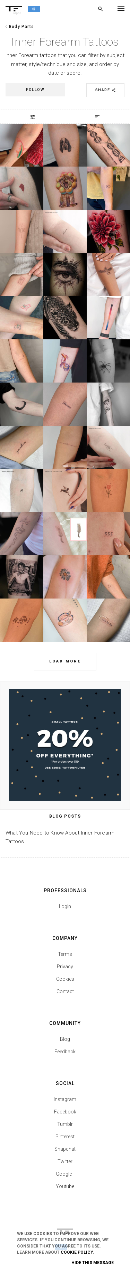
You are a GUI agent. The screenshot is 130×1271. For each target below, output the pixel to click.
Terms (65, 954)
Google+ (65, 1174)
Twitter (65, 1161)
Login (65, 906)
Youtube (65, 1186)
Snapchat (65, 1149)
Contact (65, 991)
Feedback (65, 1051)
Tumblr (65, 1124)
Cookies (65, 979)
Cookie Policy (77, 1252)
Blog (65, 1039)
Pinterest (65, 1136)
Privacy (65, 966)
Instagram (65, 1099)
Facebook (65, 1111)
